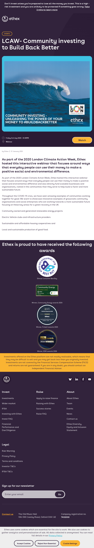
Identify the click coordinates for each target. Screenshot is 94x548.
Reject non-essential (47, 543)
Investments (8, 398)
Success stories (43, 408)
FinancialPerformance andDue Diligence (10, 427)
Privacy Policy (55, 535)
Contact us (72, 418)
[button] (89, 18)
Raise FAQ (41, 413)
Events (70, 408)
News (69, 413)
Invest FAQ (7, 418)
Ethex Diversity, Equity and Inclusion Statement (76, 427)
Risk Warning (8, 450)
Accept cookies (23, 543)
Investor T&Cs (9, 466)
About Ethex (73, 398)
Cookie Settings (70, 543)
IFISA (4, 408)
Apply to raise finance (47, 398)
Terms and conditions (12, 461)
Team (69, 403)
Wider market (9, 403)
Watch (82, 140)
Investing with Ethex (12, 413)
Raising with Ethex (45, 403)
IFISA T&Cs (7, 471)
